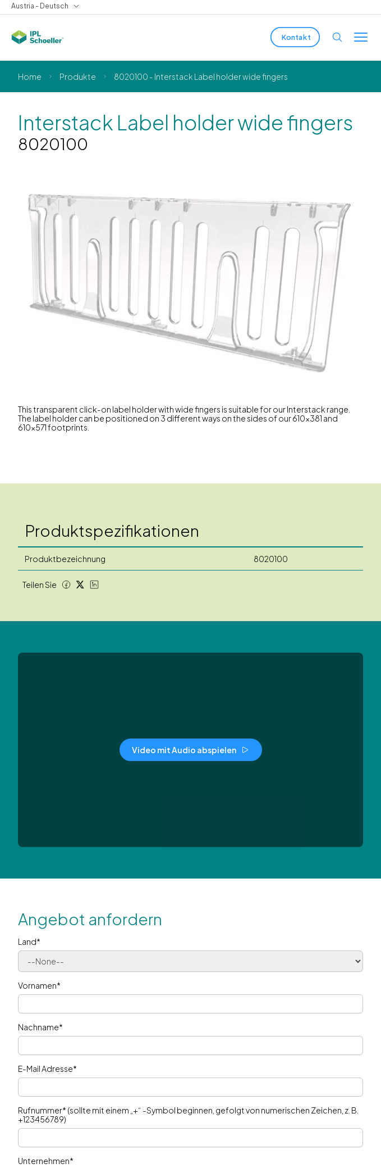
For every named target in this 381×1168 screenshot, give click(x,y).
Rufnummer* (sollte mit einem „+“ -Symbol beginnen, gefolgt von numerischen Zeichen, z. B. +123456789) (188, 1115)
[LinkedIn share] (94, 585)
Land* (29, 941)
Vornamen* (39, 985)
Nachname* (40, 1026)
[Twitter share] (80, 584)
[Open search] (337, 37)
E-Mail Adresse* (47, 1068)
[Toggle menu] (361, 37)
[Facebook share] (66, 585)
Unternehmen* (46, 1160)
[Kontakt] (295, 37)
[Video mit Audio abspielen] (191, 750)
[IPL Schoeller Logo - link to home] (37, 37)
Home (30, 76)
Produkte (77, 76)
